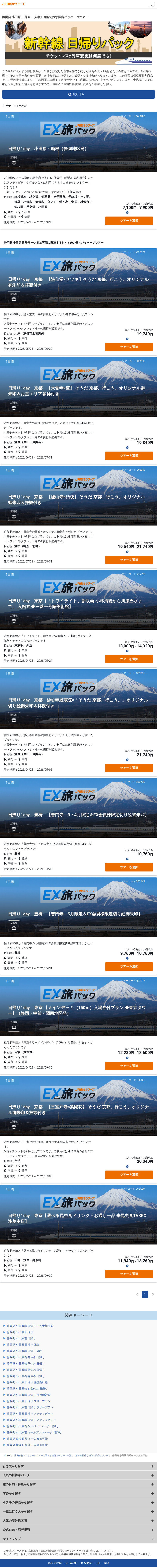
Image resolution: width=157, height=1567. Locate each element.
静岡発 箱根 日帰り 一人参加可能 (27, 1438)
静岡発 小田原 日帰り (20, 1332)
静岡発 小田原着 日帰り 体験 (24, 1350)
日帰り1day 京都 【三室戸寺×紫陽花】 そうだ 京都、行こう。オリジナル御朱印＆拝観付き (78, 1110)
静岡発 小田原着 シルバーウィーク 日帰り (33, 1426)
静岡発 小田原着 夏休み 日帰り (26, 1369)
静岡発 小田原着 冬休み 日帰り (26, 1357)
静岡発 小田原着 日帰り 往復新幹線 (28, 1394)
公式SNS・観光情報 (16, 1529)
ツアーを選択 (129, 220)
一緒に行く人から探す (18, 1511)
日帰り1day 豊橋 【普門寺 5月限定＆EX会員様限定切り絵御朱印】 (75, 914)
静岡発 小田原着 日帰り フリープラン (30, 1407)
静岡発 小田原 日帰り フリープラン (28, 1401)
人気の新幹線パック (16, 1475)
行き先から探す (13, 1466)
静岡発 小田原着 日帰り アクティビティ (31, 1419)
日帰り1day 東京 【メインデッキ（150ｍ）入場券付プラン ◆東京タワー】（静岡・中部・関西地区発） (77, 1010)
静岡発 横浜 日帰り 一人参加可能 (27, 1445)
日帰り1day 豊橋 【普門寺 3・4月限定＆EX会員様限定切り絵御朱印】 (78, 814)
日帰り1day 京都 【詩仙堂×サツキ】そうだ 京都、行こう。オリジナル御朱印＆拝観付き (78, 282)
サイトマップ (12, 1538)
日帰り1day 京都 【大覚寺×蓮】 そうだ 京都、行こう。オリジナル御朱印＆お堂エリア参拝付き (76, 391)
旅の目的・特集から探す (19, 1484)
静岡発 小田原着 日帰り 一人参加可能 (30, 1325)
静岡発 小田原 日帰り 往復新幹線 (27, 1382)
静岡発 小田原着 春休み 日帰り (26, 1376)
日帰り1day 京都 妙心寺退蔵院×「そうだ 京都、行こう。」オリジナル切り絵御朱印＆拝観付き (78, 703)
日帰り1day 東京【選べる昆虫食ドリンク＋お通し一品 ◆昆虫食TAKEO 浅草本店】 (77, 1218)
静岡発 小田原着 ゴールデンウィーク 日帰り (34, 1432)
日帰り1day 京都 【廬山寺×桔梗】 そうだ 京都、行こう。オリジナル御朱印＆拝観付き (76, 499)
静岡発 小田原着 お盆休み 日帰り (27, 1388)
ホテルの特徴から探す (18, 1502)
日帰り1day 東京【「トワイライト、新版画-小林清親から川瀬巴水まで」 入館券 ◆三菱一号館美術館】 (75, 603)
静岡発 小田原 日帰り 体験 (23, 1344)
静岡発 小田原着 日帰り (21, 1338)
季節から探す (12, 1493)
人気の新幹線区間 (15, 1520)
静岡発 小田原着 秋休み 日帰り (26, 1363)
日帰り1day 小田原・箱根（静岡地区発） (48, 148)
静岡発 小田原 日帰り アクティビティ (30, 1413)
